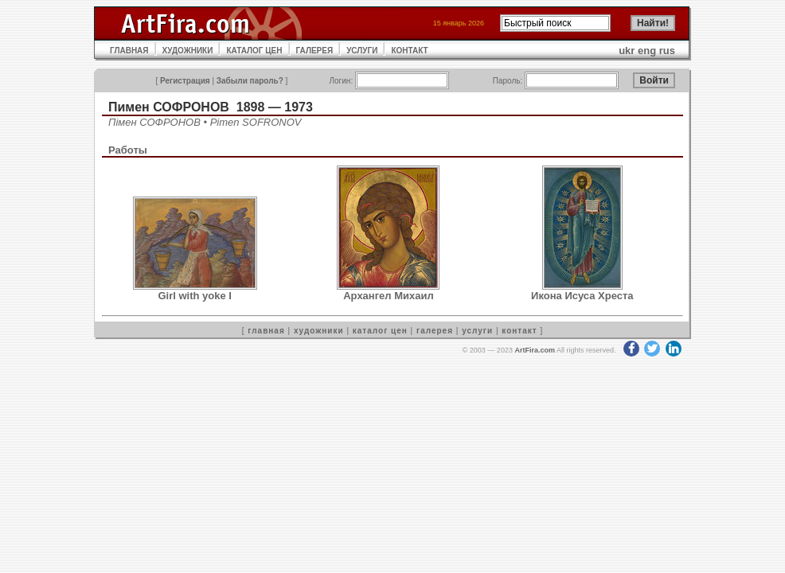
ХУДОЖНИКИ (187, 50)
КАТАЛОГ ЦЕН (254, 50)
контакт (519, 330)
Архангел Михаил (388, 296)
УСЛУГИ (361, 50)
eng (647, 51)
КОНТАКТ (409, 50)
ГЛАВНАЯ (129, 50)
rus (667, 51)
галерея (434, 330)
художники (319, 330)
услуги (477, 330)
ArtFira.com (534, 350)
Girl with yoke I (194, 296)
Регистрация (185, 80)
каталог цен (380, 330)
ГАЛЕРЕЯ (315, 50)
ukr (627, 51)
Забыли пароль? (250, 80)
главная (266, 330)
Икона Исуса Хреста (582, 296)
